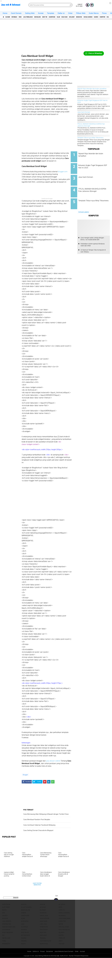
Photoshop (44, 929)
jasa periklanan (37, 17)
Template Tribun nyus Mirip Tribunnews (90, 137)
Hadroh (5, 915)
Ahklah (23, 904)
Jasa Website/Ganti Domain (64, 951)
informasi (19, 17)
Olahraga (24, 927)
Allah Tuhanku (26, 907)
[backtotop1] (58, 956)
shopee (61, 935)
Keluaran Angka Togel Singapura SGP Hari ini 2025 (96, 165)
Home (5, 13)
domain (23, 913)
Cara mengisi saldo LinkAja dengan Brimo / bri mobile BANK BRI (92, 233)
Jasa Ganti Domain (83, 112)
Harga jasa (44, 915)
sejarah (62, 932)
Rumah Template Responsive (79, 956)
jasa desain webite (53, 761)
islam (79, 17)
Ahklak (42, 904)
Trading (24, 941)
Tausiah (23, 938)
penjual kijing (64, 927)
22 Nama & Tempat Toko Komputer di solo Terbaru (93, 246)
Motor (61, 924)
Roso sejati (25, 932)
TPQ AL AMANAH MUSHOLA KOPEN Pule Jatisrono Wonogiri (96, 188)
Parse (104, 13)
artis (60, 907)
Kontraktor (6, 924)
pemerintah (44, 927)
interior (5, 918)
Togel (4, 941)
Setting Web (30, 13)
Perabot (24, 929)
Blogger (10, 17)
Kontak (40, 13)
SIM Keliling (50, 17)
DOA (3, 913)
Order (70, 13)
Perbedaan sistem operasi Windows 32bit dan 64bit (93, 239)
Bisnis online (25, 910)
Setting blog (25, 935)
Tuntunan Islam (45, 941)
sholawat (97, 17)
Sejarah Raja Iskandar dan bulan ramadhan (91, 88)
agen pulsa (6, 904)
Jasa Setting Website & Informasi (45, 956)
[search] (50, 5)
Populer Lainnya (83, 207)
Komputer (62, 921)
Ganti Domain (16, 13)
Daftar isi (61, 13)
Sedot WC (60, 17)
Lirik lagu (43, 924)
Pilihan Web (80, 13)
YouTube (61, 944)
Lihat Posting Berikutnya (37, 884)
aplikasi (43, 907)
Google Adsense (64, 913)
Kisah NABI (87, 17)
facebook (43, 913)
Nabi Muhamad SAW (8, 927)
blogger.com (62, 172)
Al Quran (62, 904)
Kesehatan (107, 17)
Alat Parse (6, 907)
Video (27, 17)
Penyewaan (6, 929)
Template (50, 13)
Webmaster (6, 944)
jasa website (6, 921)
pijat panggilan (64, 929)
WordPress (44, 944)
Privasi (42, 951)
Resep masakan (7, 932)
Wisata (23, 944)
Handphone (70, 17)
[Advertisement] (56, 36)
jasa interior (44, 918)
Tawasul (43, 938)
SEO (3, 935)
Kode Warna (93, 13)
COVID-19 (61, 910)
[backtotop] (56, 900)
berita (4, 910)
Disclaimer (49, 951)
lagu (22, 924)
